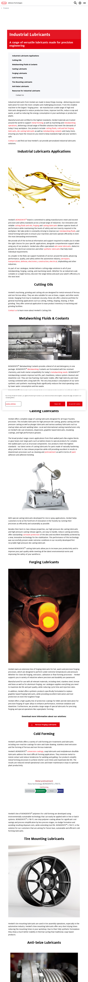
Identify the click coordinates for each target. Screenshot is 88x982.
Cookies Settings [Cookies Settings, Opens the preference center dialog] (11, 403)
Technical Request (16, 849)
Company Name (18, 873)
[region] (44, 400)
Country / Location (15, 902)
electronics (32, 201)
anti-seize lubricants (62, 186)
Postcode (15, 892)
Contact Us (20, 95)
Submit (14, 933)
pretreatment (50, 352)
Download (43, 683)
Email (10, 911)
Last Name (12, 864)
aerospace (65, 198)
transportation (14, 201)
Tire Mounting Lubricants (22, 82)
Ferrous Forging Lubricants (43, 525)
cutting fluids (51, 128)
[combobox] (44, 887)
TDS (28, 849)
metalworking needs (59, 272)
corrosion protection (31, 434)
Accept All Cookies (74, 404)
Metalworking (33, 269)
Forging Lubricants (19, 73)
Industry (11, 883)
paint (74, 352)
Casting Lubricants (19, 69)
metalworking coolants (52, 131)
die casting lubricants (25, 131)
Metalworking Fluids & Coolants (24, 64)
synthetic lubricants (52, 189)
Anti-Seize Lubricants (20, 86)
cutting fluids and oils (23, 165)
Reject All (58, 404)
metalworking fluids (67, 171)
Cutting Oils (16, 60)
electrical (53, 201)
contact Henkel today (17, 665)
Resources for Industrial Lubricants (26, 91)
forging (36, 165)
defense (24, 201)
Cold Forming (17, 78)
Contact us (12, 141)
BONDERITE (21, 159)
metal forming (37, 123)
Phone (14, 921)
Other (40, 849)
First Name (12, 855)
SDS (33, 849)
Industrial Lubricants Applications (25, 56)
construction (43, 201)
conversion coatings (35, 552)
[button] (75, 3)
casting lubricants (50, 165)
